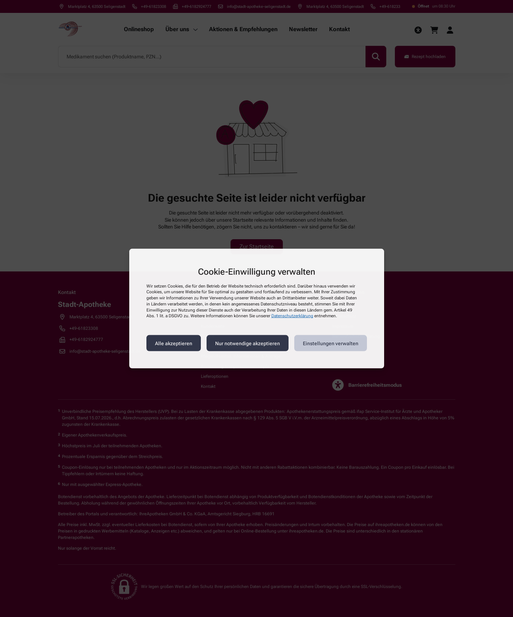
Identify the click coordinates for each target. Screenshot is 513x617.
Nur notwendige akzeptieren (247, 343)
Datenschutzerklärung (292, 315)
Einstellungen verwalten (330, 343)
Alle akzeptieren (173, 343)
